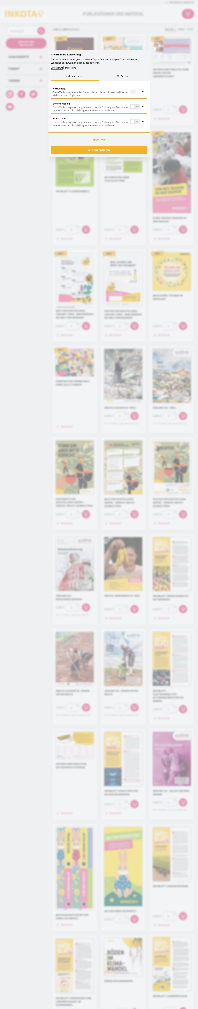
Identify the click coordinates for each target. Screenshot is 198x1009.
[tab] (75, 76)
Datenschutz (57, 67)
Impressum (70, 67)
